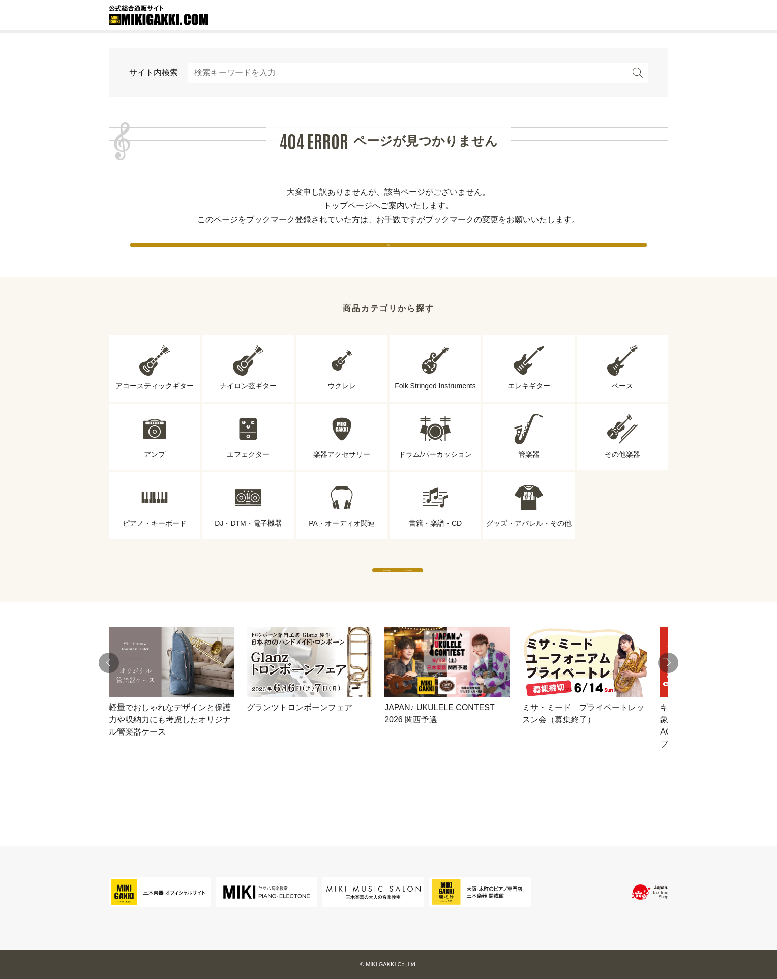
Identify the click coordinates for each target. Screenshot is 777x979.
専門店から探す (294, 599)
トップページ (347, 205)
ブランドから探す (482, 599)
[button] (109, 702)
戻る (388, 254)
